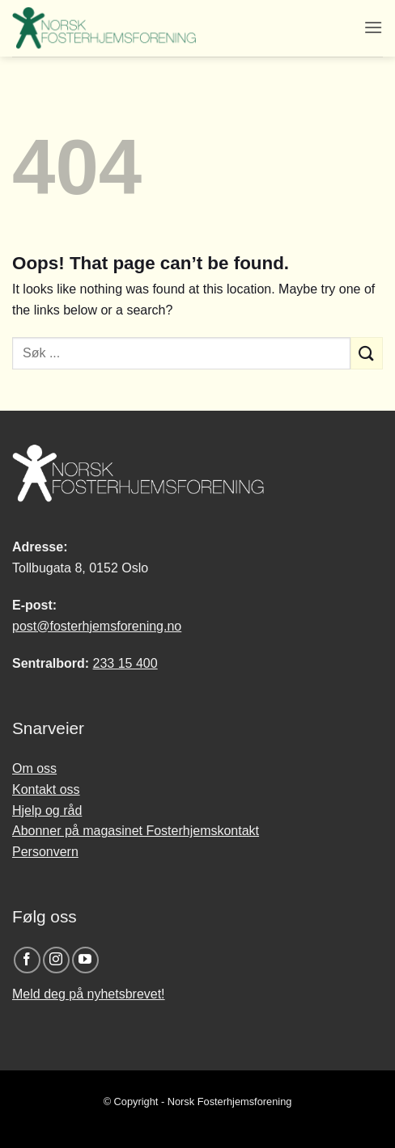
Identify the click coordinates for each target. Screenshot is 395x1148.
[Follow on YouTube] (85, 960)
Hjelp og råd (47, 810)
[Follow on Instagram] (56, 960)
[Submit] (366, 353)
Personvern (45, 852)
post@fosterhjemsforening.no (96, 626)
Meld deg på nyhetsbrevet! (88, 994)
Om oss (34, 768)
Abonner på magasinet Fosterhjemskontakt (135, 831)
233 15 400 (125, 663)
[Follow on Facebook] (27, 960)
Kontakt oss (46, 789)
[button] (373, 27)
